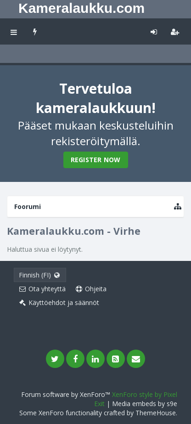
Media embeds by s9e (144, 403)
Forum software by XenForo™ (66, 394)
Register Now (96, 159)
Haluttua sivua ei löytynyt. (45, 249)
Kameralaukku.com (81, 8)
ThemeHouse (155, 412)
